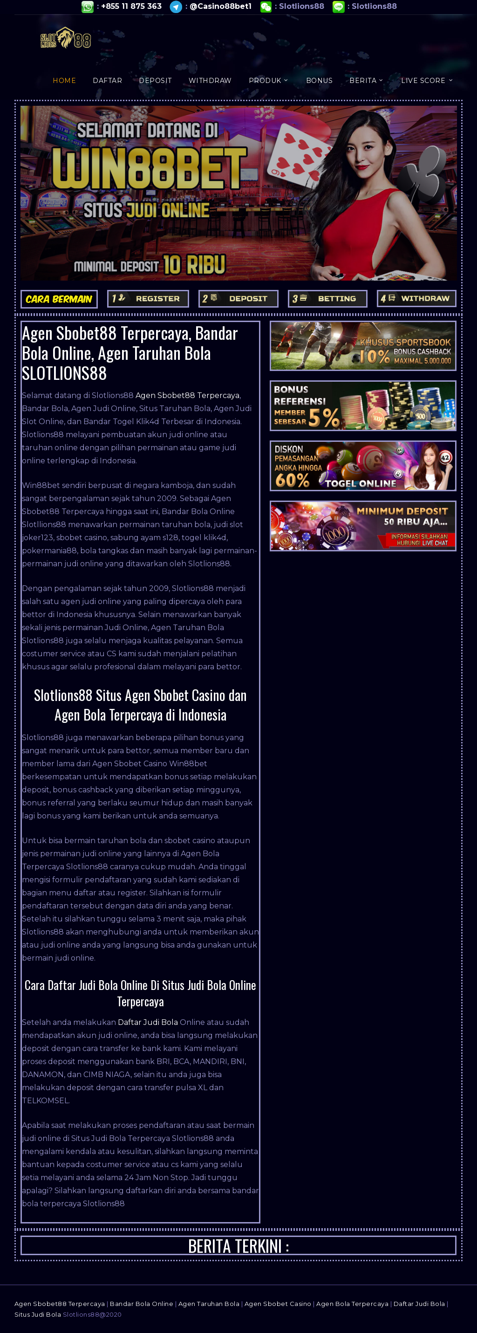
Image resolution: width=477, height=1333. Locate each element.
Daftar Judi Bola (148, 1022)
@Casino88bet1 (221, 6)
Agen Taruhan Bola (209, 1303)
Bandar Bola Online (141, 1303)
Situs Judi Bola (37, 1314)
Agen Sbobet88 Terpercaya (187, 395)
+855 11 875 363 (131, 6)
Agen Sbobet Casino (278, 1303)
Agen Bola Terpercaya (352, 1303)
